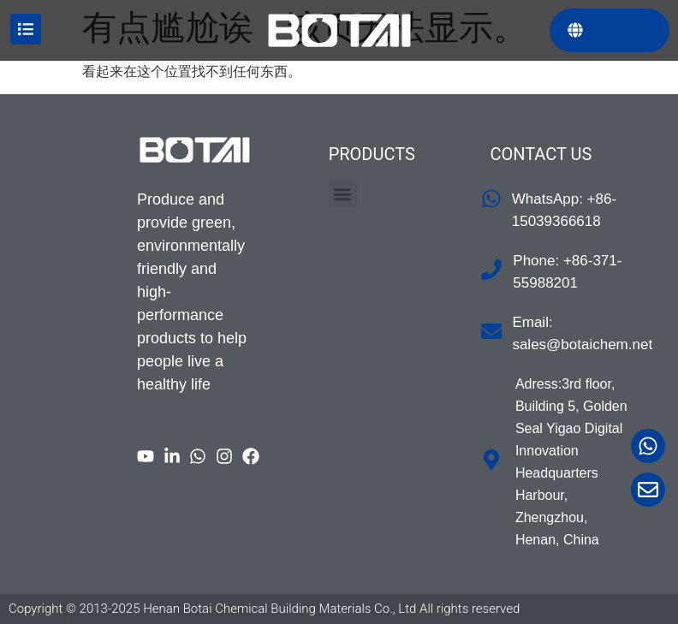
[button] (343, 194)
